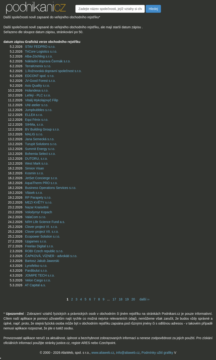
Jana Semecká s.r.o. (39, 139)
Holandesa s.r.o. (36, 90)
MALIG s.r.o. (34, 134)
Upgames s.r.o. (36, 241)
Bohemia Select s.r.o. (40, 154)
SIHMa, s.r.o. (34, 124)
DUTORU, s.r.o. (36, 158)
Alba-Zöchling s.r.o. (39, 56)
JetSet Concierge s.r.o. (41, 178)
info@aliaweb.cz (128, 352)
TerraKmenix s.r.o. (38, 66)
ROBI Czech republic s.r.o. (44, 251)
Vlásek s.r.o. (34, 192)
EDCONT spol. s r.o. (39, 76)
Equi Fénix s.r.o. (36, 119)
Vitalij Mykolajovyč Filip (41, 100)
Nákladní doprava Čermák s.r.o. (48, 61)
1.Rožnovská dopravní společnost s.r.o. (53, 71)
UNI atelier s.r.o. (36, 105)
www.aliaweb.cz (102, 352)
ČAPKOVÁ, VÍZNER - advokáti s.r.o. (51, 256)
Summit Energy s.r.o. (40, 149)
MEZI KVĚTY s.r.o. (38, 202)
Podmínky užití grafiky (157, 352)
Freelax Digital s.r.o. (39, 246)
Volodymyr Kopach (38, 212)
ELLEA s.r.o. (34, 115)
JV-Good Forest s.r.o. (40, 81)
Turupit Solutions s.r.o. (41, 144)
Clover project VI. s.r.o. (41, 227)
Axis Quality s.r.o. (37, 85)
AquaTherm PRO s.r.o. (41, 183)
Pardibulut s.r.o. (36, 270)
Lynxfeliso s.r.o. (36, 266)
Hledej (153, 9)
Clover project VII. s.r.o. (42, 231)
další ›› (144, 299)
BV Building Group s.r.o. (42, 129)
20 (133, 299)
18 (121, 299)
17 (114, 299)
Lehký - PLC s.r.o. (38, 95)
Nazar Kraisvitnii (36, 207)
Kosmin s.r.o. (34, 173)
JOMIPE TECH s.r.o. (40, 275)
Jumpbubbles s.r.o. (38, 110)
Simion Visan (34, 168)
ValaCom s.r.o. (35, 217)
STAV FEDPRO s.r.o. (40, 46)
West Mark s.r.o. (36, 163)
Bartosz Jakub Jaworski (42, 261)
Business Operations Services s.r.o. (50, 188)
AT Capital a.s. (35, 285)
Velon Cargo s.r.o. (38, 280)
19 (127, 299)
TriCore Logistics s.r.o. (41, 51)
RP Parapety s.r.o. (38, 197)
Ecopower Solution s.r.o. (42, 236)
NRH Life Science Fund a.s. (45, 222)
